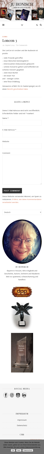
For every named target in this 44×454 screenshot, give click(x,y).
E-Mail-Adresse (9, 130)
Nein (18, 450)
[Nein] (41, 447)
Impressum (22, 420)
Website (5, 141)
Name (5, 118)
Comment (6, 153)
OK (13, 450)
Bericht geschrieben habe (17, 89)
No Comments (21, 45)
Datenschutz (22, 425)
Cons (4, 37)
